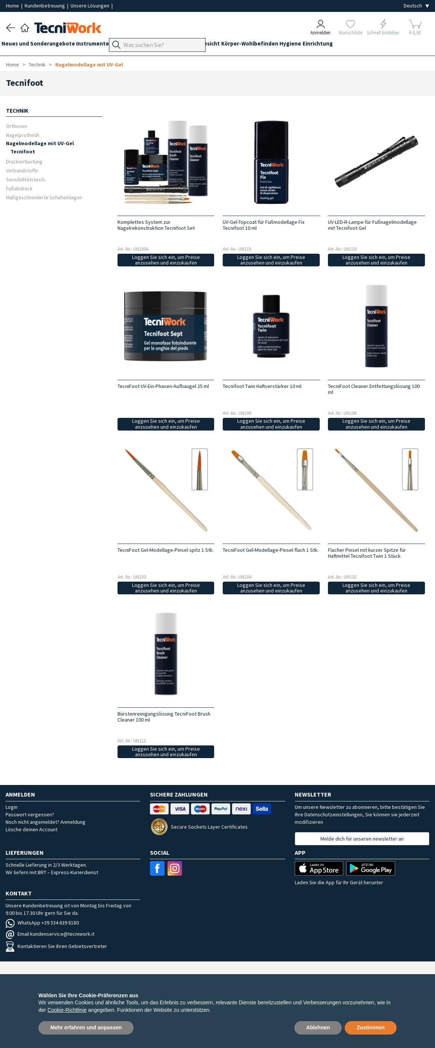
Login (12, 807)
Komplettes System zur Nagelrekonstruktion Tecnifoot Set (156, 225)
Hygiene (331, 45)
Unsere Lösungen (90, 5)
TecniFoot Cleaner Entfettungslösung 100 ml (374, 389)
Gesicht (242, 45)
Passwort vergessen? (30, 814)
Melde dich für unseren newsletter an (362, 838)
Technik (192, 45)
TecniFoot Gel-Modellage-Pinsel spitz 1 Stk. (166, 550)
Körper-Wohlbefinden (286, 45)
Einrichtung (363, 45)
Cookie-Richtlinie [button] (67, 1010)
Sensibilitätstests (26, 179)
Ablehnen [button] (318, 1027)
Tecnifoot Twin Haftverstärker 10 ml (262, 386)
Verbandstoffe (22, 170)
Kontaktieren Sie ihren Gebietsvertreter (56, 946)
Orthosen (16, 126)
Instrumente (101, 45)
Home (13, 5)
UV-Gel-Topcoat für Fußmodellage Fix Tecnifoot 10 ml (263, 225)
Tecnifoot (22, 151)
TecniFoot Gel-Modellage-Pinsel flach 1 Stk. (271, 550)
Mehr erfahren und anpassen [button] (86, 1027)
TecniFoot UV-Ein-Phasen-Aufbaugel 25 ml (163, 386)
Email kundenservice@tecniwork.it (50, 933)
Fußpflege (162, 45)
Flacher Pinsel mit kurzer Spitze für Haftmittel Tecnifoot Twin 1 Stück (367, 553)
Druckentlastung (24, 161)
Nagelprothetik (23, 135)
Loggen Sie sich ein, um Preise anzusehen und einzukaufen (166, 260)
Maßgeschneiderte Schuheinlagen (44, 197)
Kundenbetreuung (45, 5)
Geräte (133, 45)
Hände (217, 45)
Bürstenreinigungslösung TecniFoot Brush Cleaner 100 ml (164, 717)
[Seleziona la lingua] (416, 6)
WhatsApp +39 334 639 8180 (42, 922)
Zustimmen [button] (371, 1027)
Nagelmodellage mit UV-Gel (89, 64)
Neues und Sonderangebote (42, 45)
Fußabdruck (19, 188)
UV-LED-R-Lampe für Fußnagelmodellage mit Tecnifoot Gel (372, 225)
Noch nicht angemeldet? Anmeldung (45, 822)
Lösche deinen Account (31, 829)
